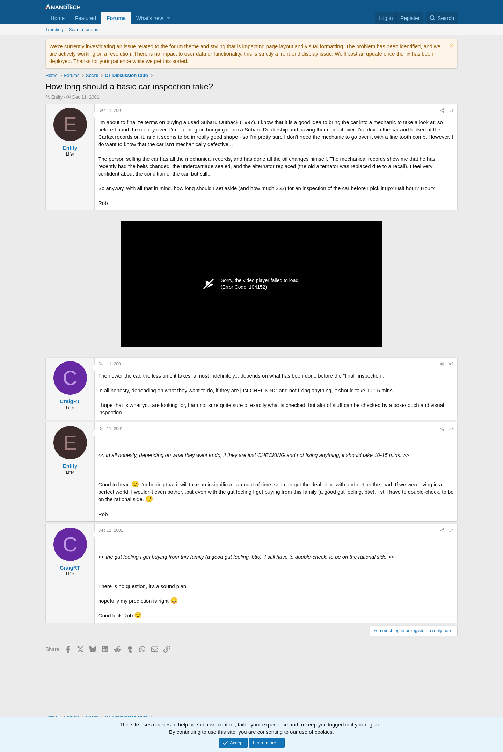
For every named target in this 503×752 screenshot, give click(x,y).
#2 (451, 363)
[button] (169, 18)
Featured (85, 18)
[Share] (442, 111)
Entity (57, 97)
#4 (451, 530)
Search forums (84, 29)
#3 (451, 428)
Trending (54, 29)
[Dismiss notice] (451, 46)
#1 (451, 110)
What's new (149, 18)
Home (58, 18)
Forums (116, 18)
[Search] (442, 18)
